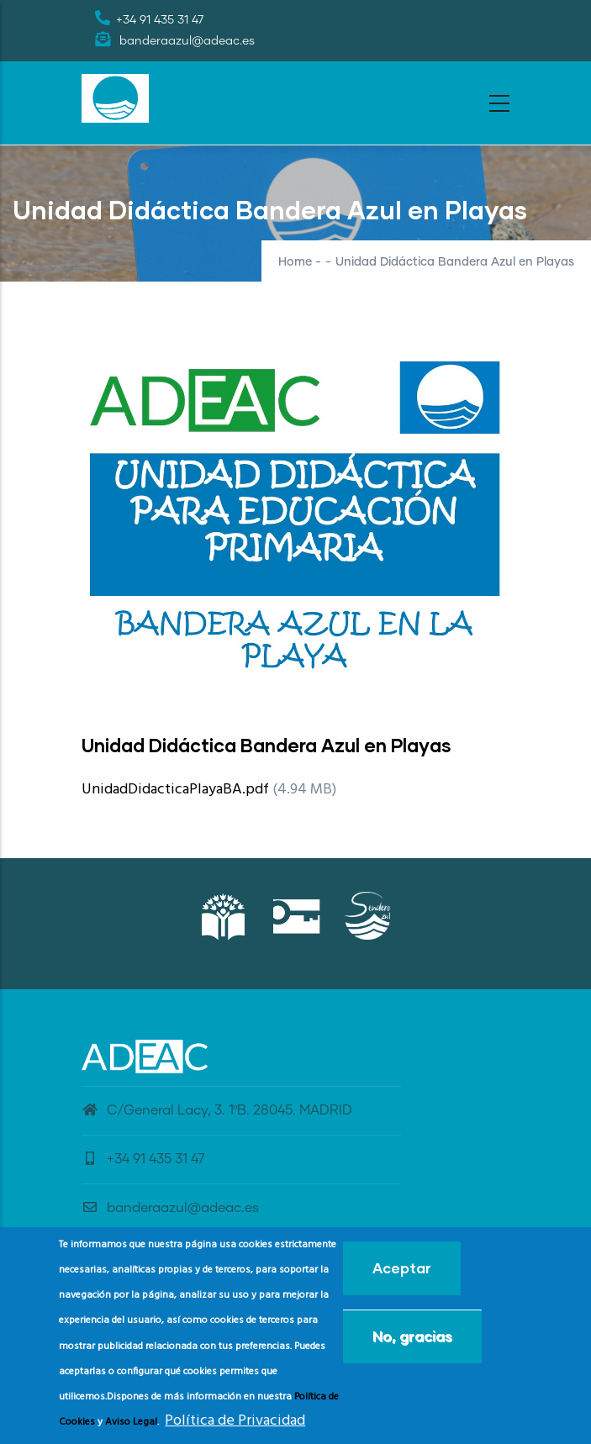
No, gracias (412, 1343)
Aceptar (401, 1274)
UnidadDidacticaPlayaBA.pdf (175, 789)
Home (295, 262)
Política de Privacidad (235, 1428)
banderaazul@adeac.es (170, 1208)
